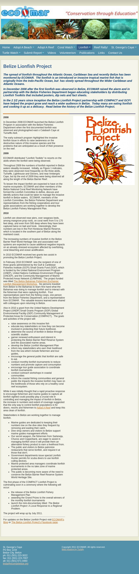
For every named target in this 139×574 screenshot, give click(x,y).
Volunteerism (68, 52)
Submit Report (33, 52)
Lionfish (83, 47)
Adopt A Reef (46, 47)
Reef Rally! (101, 47)
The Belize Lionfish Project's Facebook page (34, 522)
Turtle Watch (10, 52)
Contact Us (115, 52)
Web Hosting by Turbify (73, 549)
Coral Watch (65, 47)
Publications (87, 52)
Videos (51, 52)
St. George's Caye (122, 47)
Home (6, 47)
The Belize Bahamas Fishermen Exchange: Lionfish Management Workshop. (31, 282)
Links (101, 52)
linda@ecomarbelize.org (15, 563)
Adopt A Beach (22, 47)
